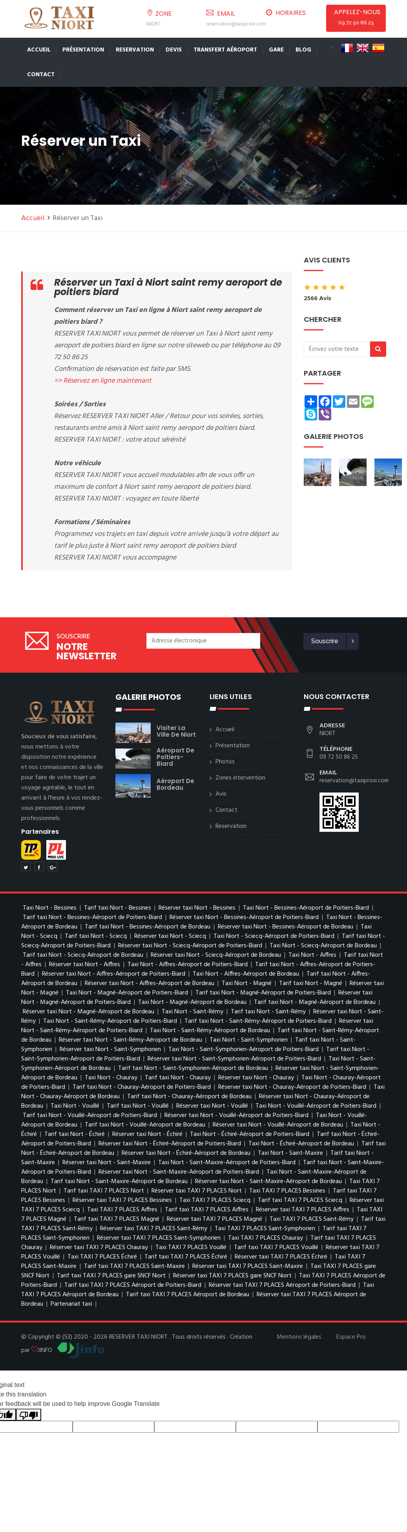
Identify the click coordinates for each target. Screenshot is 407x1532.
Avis (220, 794)
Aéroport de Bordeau (175, 784)
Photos (225, 762)
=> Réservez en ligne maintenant (102, 381)
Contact (41, 74)
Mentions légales (299, 1337)
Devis (174, 50)
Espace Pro (351, 1337)
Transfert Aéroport (225, 50)
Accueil (39, 50)
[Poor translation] (28, 1415)
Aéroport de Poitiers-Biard (175, 757)
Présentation (83, 50)
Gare (276, 50)
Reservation (135, 50)
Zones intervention (240, 778)
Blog (303, 50)
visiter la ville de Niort (176, 731)
